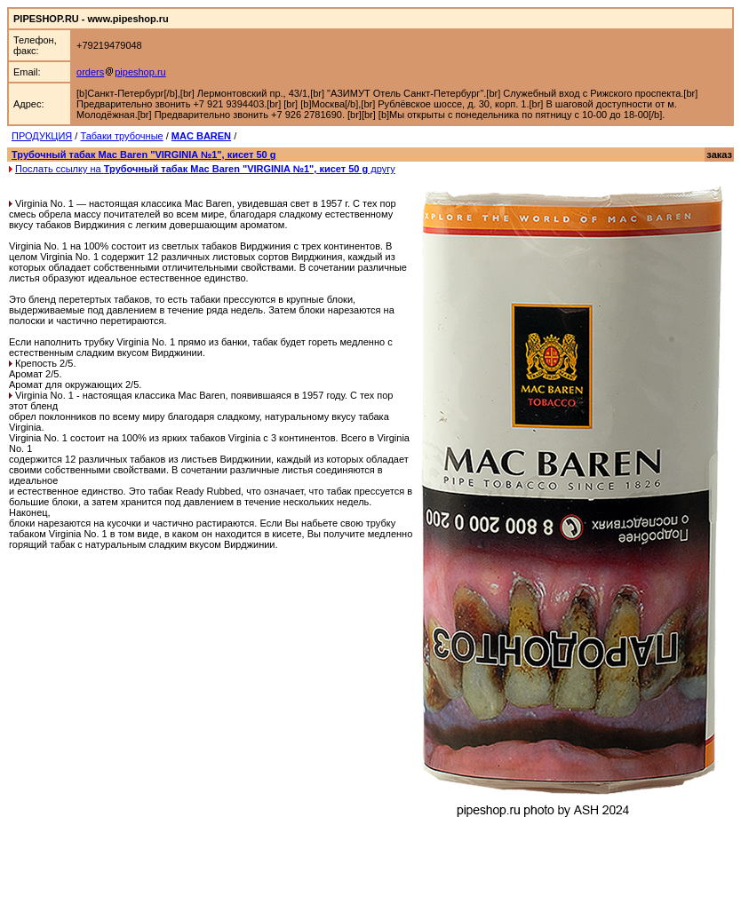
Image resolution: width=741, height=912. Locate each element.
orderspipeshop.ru (121, 72)
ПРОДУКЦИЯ (42, 136)
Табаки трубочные (121, 136)
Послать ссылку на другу (205, 168)
